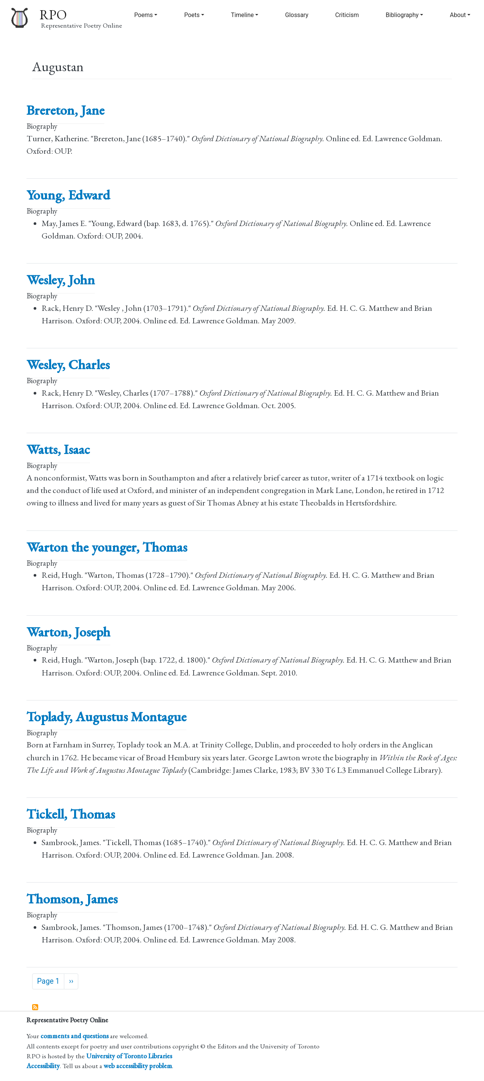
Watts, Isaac (58, 449)
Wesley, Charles (68, 364)
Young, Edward (68, 195)
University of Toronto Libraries (129, 1055)
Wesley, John (60, 280)
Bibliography (402, 15)
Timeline (242, 15)
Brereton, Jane (65, 110)
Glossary (297, 15)
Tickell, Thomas (70, 814)
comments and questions (74, 1035)
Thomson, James (72, 899)
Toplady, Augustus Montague (106, 716)
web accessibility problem (138, 1065)
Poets (192, 15)
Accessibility (43, 1065)
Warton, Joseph (68, 632)
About (458, 15)
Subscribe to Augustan (35, 1007)
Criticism (347, 15)
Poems (143, 15)
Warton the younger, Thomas (106, 547)
